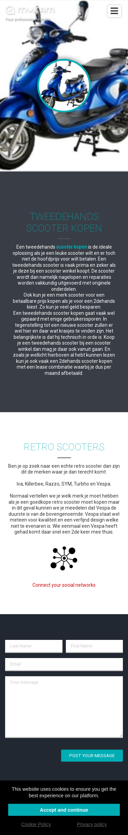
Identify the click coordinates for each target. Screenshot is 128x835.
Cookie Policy (36, 824)
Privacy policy (92, 824)
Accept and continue (64, 810)
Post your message (92, 755)
